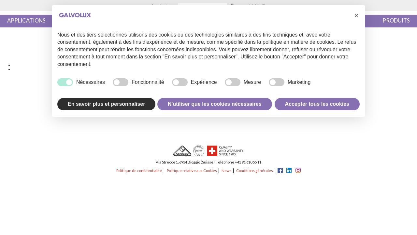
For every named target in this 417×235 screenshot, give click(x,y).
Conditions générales (254, 170)
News (227, 170)
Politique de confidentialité (139, 170)
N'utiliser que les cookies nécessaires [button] (215, 104)
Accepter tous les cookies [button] (317, 104)
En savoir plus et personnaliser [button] (106, 104)
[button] (356, 15)
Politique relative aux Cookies (192, 170)
